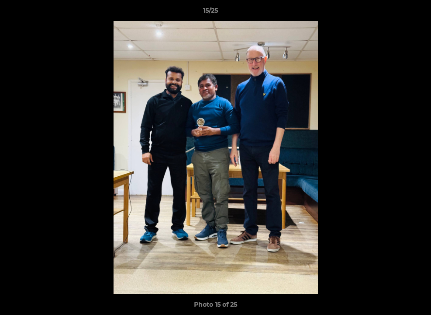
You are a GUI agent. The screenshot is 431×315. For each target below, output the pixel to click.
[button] (394, 13)
